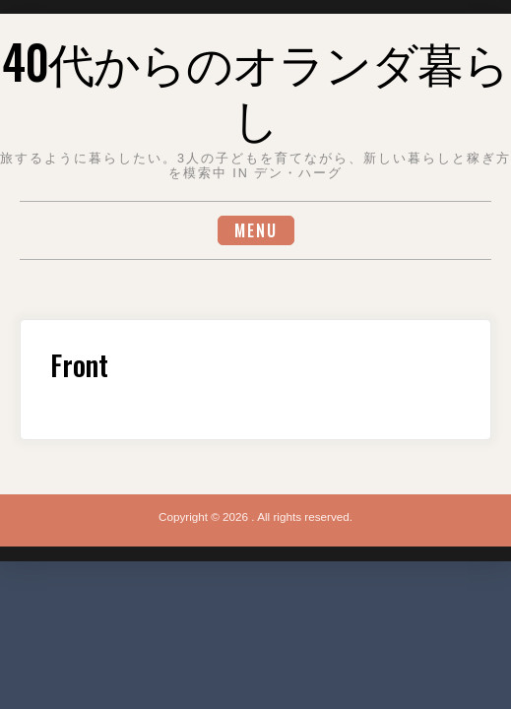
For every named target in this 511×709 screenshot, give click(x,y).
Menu (256, 230)
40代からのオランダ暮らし (255, 89)
